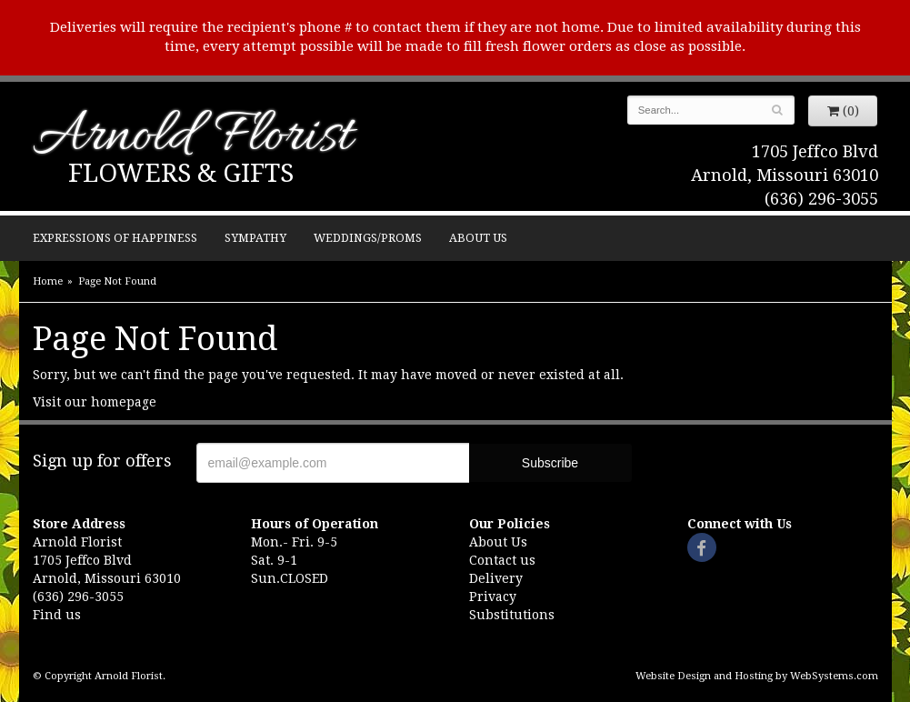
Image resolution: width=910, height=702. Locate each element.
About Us (478, 238)
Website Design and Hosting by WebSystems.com (756, 676)
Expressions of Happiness (115, 238)
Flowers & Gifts (181, 173)
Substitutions (512, 614)
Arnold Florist (193, 137)
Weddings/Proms (368, 238)
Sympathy (255, 238)
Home (48, 281)
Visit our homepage (94, 402)
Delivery (496, 578)
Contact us (502, 560)
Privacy (492, 596)
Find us (57, 614)
